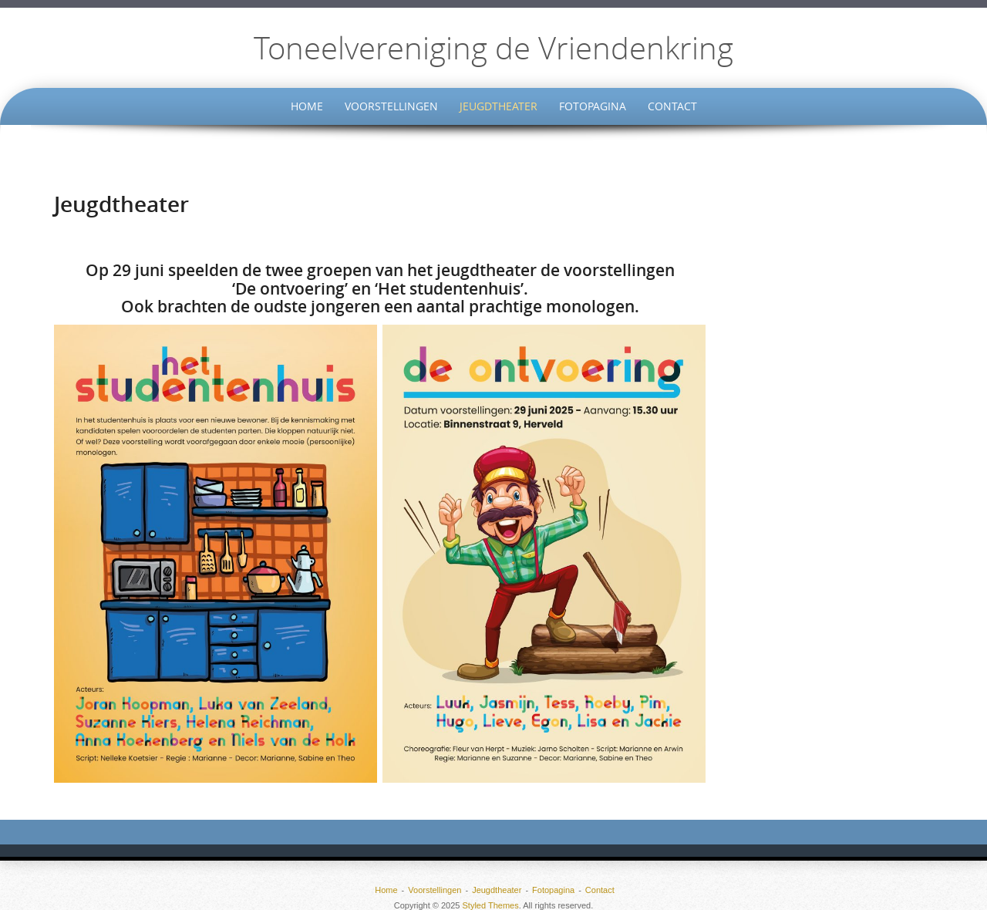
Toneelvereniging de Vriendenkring (493, 48)
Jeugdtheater (498, 106)
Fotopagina (592, 106)
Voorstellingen (391, 106)
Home (307, 106)
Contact (672, 106)
